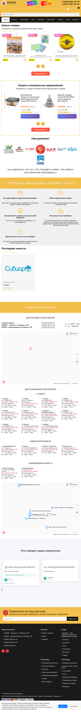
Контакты (74, 19)
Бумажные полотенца (69, 665)
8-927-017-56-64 (31, 473)
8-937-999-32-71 (51, 404)
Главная (5, 19)
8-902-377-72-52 (31, 430)
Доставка (44, 671)
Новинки (44, 641)
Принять (63, 706)
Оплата (44, 681)
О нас (63, 648)
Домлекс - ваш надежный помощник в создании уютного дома (69, 636)
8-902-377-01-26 (51, 452)
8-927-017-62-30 (11, 475)
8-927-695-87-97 (31, 416)
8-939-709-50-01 (71, 452)
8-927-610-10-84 (51, 418)
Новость (6, 287)
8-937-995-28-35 (71, 404)
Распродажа (24, 19)
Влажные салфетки (68, 685)
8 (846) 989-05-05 (70, 2)
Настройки (73, 706)
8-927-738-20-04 (31, 406)
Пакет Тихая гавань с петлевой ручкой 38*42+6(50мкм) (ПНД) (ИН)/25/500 (14, 56)
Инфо (67, 19)
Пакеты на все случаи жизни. (69, 669)
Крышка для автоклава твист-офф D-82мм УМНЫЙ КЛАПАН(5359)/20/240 (67, 56)
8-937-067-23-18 (11, 404)
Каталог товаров (47, 635)
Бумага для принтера (69, 679)
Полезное (40, 19)
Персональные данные (49, 674)
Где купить (65, 645)
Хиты (33, 19)
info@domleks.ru (48, 325)
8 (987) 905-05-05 (70, 4)
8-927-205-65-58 (51, 430)
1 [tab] (1, 590)
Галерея (60, 19)
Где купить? (50, 19)
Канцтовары (66, 673)
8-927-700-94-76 (11, 416)
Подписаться (72, 621)
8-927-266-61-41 (11, 452)
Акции (43, 638)
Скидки (64, 657)
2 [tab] (1, 591)
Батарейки (65, 689)
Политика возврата (48, 668)
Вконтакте (65, 654)
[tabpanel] (21, 575)
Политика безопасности (49, 665)
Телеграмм (65, 651)
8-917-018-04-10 (71, 416)
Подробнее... (8, 290)
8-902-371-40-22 (11, 430)
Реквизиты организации (49, 677)
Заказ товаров (46, 684)
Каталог (14, 19)
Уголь (63, 676)
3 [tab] (1, 593)
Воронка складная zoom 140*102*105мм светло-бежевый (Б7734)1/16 (66, 98)
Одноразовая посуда (69, 682)
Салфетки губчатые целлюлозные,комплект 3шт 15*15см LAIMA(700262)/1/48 (40, 56)
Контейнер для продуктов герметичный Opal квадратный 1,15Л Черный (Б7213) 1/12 (29, 99)
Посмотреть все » (40, 74)
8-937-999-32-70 (31, 452)
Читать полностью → (10, 585)
